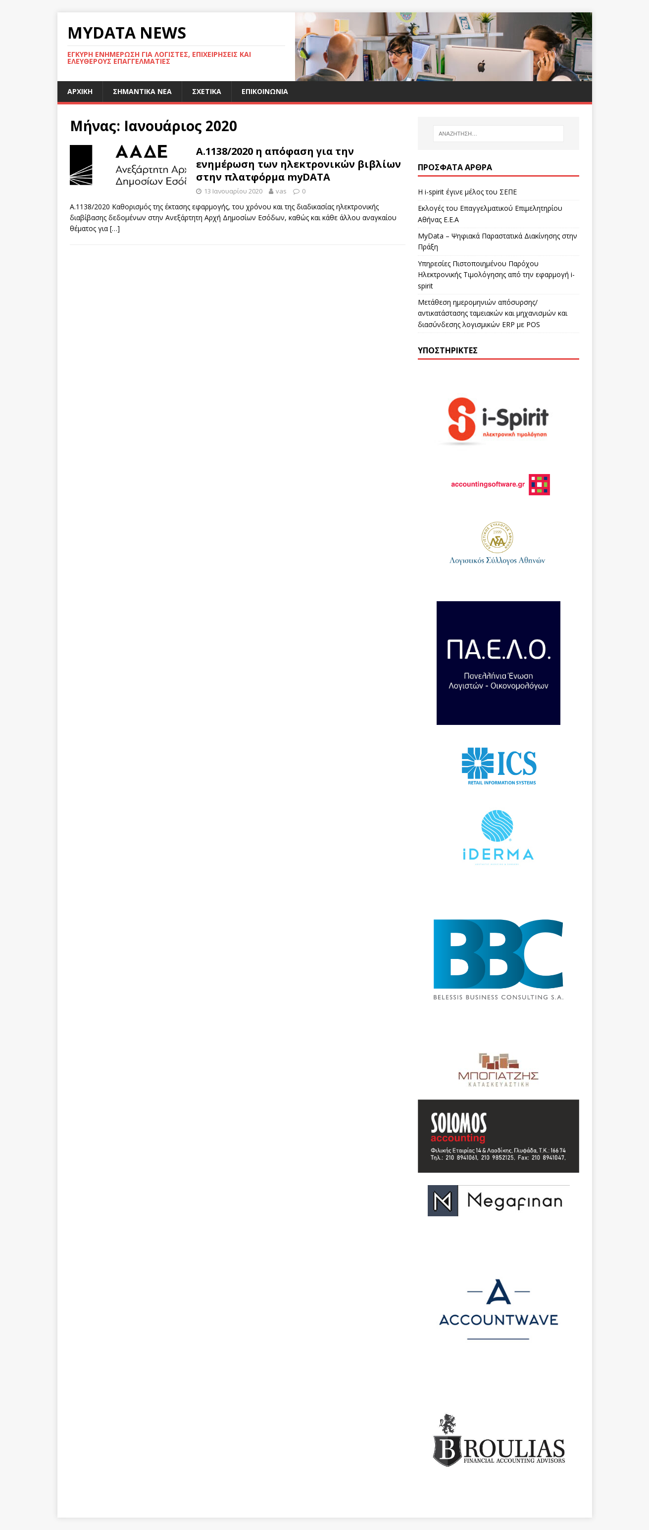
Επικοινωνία (265, 91)
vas (281, 191)
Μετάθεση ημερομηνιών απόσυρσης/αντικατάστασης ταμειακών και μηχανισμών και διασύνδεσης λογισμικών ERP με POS (492, 313)
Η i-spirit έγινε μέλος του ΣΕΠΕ (467, 191)
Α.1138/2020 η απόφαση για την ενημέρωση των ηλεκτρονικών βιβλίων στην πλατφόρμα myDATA (298, 164)
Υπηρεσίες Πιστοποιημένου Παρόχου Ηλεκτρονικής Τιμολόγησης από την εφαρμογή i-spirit (496, 274)
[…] (115, 228)
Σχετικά (206, 91)
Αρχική (80, 91)
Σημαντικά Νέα (142, 91)
